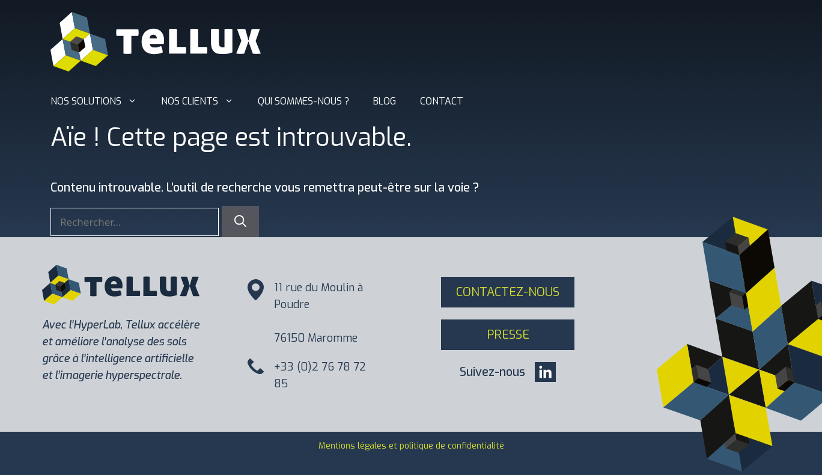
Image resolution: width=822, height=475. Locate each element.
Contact (441, 101)
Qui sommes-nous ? (303, 101)
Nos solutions (99, 101)
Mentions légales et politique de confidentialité (411, 446)
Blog (384, 101)
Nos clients (203, 101)
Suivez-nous (492, 372)
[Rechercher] (240, 221)
